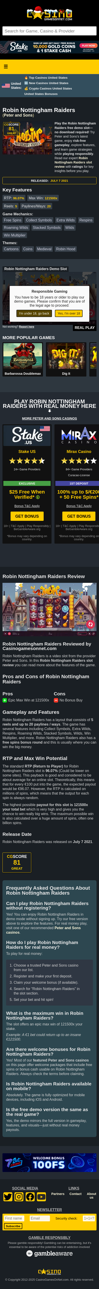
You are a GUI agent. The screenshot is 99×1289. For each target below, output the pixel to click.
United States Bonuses (41, 94)
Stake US (27, 452)
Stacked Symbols (47, 228)
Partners (57, 1194)
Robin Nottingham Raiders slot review (73, 162)
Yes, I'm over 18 (69, 313)
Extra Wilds (65, 220)
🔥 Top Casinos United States (46, 77)
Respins (85, 220)
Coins (27, 249)
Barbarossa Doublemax (23, 373)
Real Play (85, 328)
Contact (76, 1194)
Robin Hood (65, 249)
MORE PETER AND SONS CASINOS (49, 418)
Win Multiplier (15, 235)
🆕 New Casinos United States (46, 83)
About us (91, 1195)
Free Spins (12, 220)
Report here (26, 326)
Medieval (44, 249)
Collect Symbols (39, 220)
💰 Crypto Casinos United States (48, 88)
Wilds (69, 228)
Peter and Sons (18, 115)
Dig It (66, 373)
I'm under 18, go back (34, 313)
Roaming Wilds (16, 228)
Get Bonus (27, 516)
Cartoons (11, 249)
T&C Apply (17, 526)
